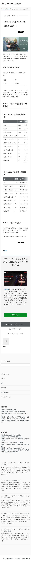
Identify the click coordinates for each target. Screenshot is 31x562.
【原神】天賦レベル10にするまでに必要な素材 (13, 411)
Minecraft (3, 387)
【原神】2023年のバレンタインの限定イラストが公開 (15, 450)
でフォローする (15, 329)
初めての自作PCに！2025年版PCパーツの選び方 (16, 513)
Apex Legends (4, 392)
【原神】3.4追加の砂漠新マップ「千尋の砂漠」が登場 (15, 417)
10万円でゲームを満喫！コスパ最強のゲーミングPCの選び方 (16, 496)
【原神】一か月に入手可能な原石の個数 (11, 437)
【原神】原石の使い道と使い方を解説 (11, 435)
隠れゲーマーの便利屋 (11, 3)
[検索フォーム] (14, 365)
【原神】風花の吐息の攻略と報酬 (9, 451)
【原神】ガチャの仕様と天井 (8, 409)
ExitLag (6, 289)
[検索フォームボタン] (28, 365)
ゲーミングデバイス (6, 397)
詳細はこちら (16, 315)
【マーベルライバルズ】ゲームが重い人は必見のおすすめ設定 (16, 530)
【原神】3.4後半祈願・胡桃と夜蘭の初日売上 (12, 448)
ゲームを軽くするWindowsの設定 (12, 480)
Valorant (3, 378)
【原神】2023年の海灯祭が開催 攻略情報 (12, 442)
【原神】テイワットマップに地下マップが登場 (13, 419)
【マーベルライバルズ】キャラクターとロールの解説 (16, 463)
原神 (5, 250)
